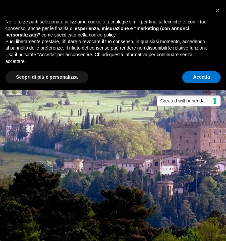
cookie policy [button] (102, 34)
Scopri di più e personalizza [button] (47, 77)
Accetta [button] (201, 77)
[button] (217, 10)
